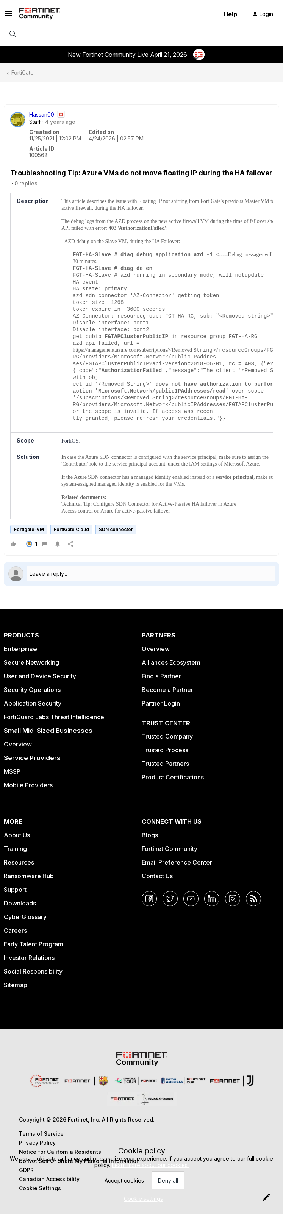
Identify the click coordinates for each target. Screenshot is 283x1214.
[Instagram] (232, 898)
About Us (17, 835)
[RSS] (253, 898)
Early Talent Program (33, 944)
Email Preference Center (177, 862)
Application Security (32, 703)
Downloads (20, 903)
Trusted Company (167, 736)
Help (230, 14)
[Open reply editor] (141, 574)
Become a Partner (167, 689)
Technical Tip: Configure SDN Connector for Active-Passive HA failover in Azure (148, 504)
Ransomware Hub (29, 876)
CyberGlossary (25, 917)
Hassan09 (41, 114)
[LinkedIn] (211, 898)
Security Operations (32, 689)
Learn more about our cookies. (150, 1165)
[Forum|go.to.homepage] (39, 14)
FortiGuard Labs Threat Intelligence (54, 717)
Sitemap (15, 985)
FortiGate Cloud (71, 529)
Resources (19, 862)
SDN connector (116, 529)
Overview (18, 744)
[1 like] (31, 544)
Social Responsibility (33, 971)
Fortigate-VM (29, 529)
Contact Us (157, 876)
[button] (8, 15)
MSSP (12, 771)
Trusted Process (165, 750)
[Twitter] (170, 898)
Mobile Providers (28, 785)
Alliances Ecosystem (171, 662)
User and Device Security (40, 676)
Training (15, 848)
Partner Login (161, 703)
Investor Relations (29, 958)
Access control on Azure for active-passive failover (115, 511)
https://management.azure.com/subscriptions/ (121, 350)
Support (15, 889)
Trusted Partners (165, 763)
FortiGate (22, 72)
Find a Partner (161, 676)
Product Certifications (173, 777)
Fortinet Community (169, 848)
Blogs (150, 835)
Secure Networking (31, 662)
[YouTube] (191, 898)
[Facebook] (149, 898)
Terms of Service (41, 1133)
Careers (15, 930)
